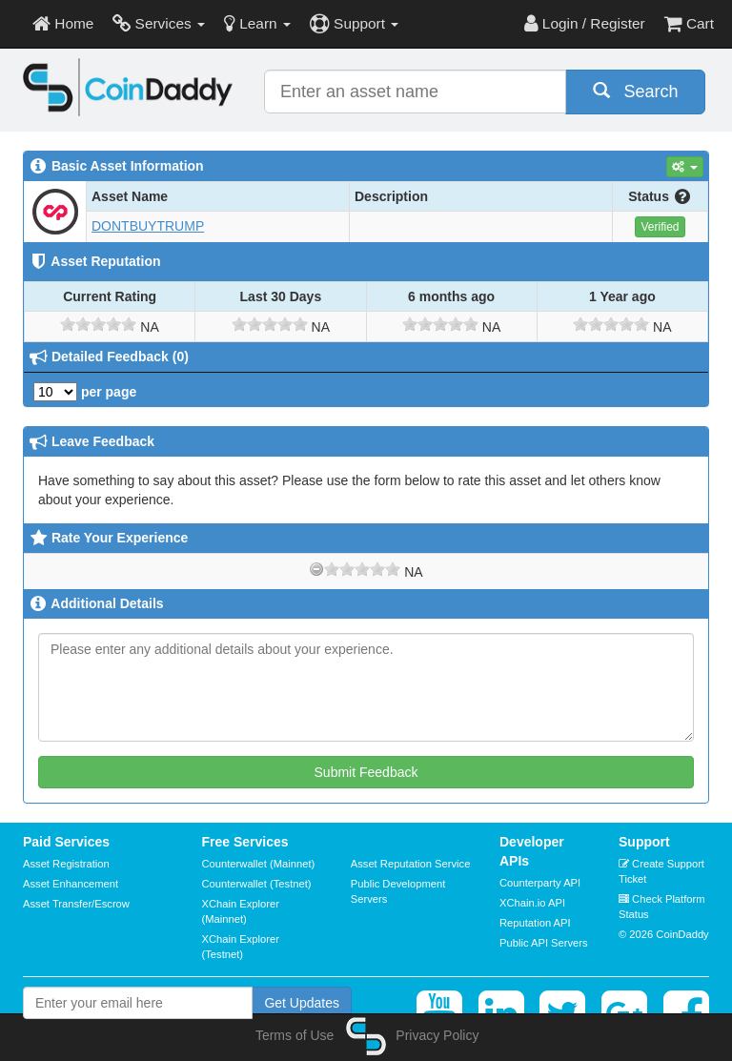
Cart (689, 23)
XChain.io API (532, 902)
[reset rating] (316, 569)
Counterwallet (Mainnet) (258, 863)
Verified (659, 227)
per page (84, 391)
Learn (257, 23)
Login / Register (584, 23)
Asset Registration (66, 863)
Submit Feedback (366, 772)
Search (636, 91)
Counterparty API (539, 882)
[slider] (98, 324)
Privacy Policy (437, 1035)
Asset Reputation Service (411, 863)
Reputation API (535, 922)
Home (62, 23)
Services (158, 23)
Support (354, 23)
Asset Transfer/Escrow (76, 903)
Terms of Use (294, 1035)
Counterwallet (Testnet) (257, 883)
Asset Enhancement (70, 883)
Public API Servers (543, 943)
